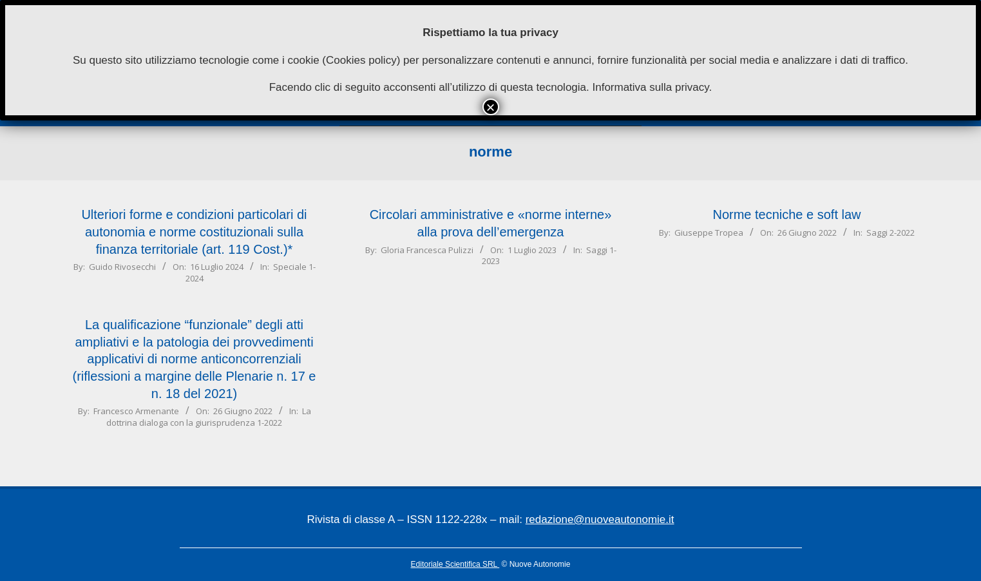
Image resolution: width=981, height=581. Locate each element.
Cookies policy (361, 60)
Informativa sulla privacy (650, 87)
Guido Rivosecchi (122, 266)
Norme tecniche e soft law (786, 214)
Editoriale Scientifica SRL (455, 564)
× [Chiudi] (490, 107)
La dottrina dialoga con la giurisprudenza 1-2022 (208, 416)
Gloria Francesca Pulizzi (427, 250)
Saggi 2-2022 (890, 232)
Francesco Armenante (136, 411)
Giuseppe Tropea (708, 232)
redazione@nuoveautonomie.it (600, 519)
